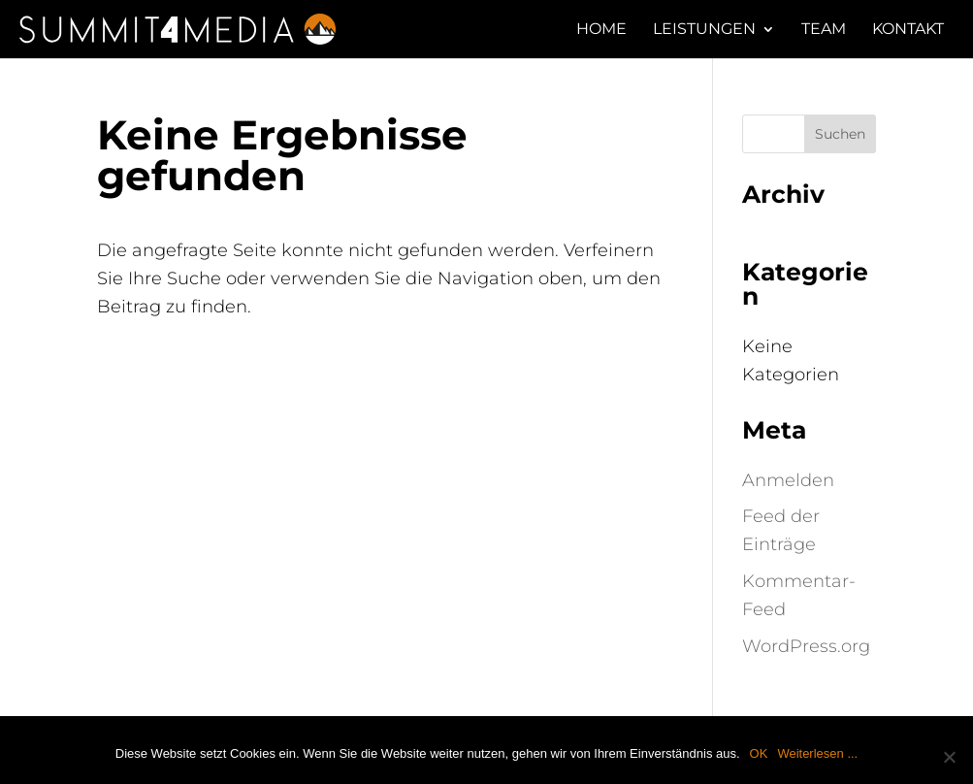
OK (759, 753)
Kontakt (908, 30)
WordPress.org (806, 646)
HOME (601, 30)
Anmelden (788, 480)
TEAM (823, 30)
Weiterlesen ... (817, 753)
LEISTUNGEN (704, 30)
